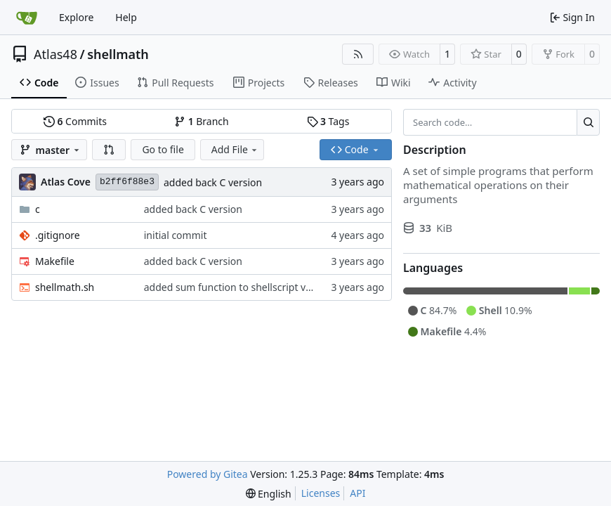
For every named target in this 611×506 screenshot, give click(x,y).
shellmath (118, 54)
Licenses (321, 493)
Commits (75, 121)
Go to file (162, 149)
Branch (201, 121)
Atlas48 (55, 54)
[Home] (26, 17)
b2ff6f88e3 (127, 181)
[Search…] (588, 122)
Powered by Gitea (207, 474)
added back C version (213, 182)
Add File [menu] (235, 149)
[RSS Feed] (358, 54)
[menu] (268, 493)
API (357, 493)
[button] (109, 149)
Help (126, 17)
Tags (328, 121)
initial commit (175, 235)
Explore (76, 17)
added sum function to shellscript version (239, 287)
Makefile (54, 261)
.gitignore (57, 235)
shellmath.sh (64, 287)
